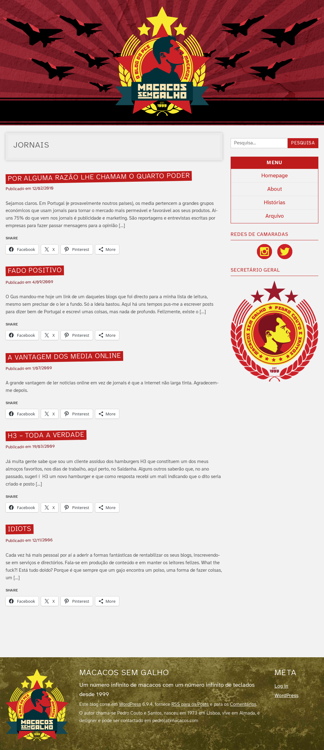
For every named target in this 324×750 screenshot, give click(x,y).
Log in (281, 686)
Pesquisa (303, 143)
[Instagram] (264, 251)
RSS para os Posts (190, 704)
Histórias (274, 203)
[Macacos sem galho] (37, 705)
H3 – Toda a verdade (46, 435)
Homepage (274, 176)
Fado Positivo (35, 271)
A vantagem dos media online (64, 357)
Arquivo (274, 216)
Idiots (19, 529)
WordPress (130, 704)
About (274, 189)
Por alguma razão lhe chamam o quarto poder (99, 177)
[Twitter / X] (284, 251)
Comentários (243, 704)
